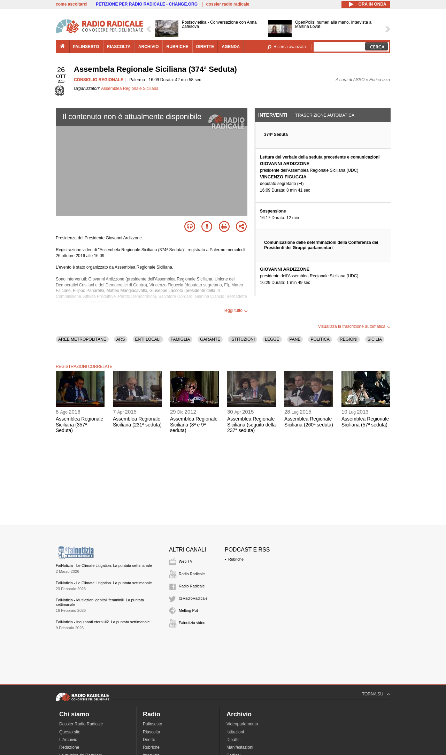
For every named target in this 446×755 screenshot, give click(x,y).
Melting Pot (188, 610)
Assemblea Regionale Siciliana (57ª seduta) (365, 421)
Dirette (149, 739)
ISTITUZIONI (242, 339)
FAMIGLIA (180, 339)
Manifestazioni (239, 747)
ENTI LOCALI (148, 339)
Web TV (185, 561)
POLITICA (320, 339)
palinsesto (86, 46)
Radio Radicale (192, 574)
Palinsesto (152, 724)
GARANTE (210, 339)
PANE (295, 339)
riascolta (119, 46)
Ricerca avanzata (290, 46)
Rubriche (236, 559)
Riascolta (151, 732)
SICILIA (375, 339)
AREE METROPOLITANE (82, 339)
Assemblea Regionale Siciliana (130, 88)
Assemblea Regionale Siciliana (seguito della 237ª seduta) (251, 424)
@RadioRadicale (193, 598)
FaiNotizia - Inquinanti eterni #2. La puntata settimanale (103, 622)
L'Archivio (68, 739)
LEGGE (272, 339)
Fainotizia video (192, 623)
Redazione (69, 747)
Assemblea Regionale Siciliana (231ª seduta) (137, 421)
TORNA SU (372, 694)
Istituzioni (235, 732)
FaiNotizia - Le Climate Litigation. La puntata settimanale (104, 565)
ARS (120, 339)
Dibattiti (233, 739)
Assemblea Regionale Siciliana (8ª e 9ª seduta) (193, 424)
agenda (231, 46)
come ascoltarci (71, 4)
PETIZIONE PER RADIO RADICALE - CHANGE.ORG (147, 4)
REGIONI (348, 339)
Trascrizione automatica (324, 115)
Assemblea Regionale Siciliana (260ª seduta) (308, 421)
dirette (205, 46)
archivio (148, 46)
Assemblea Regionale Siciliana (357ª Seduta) (79, 424)
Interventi (272, 115)
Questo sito (69, 732)
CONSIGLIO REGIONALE (98, 79)
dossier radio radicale (227, 4)
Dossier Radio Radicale (81, 724)
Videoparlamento (242, 724)
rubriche (177, 46)
